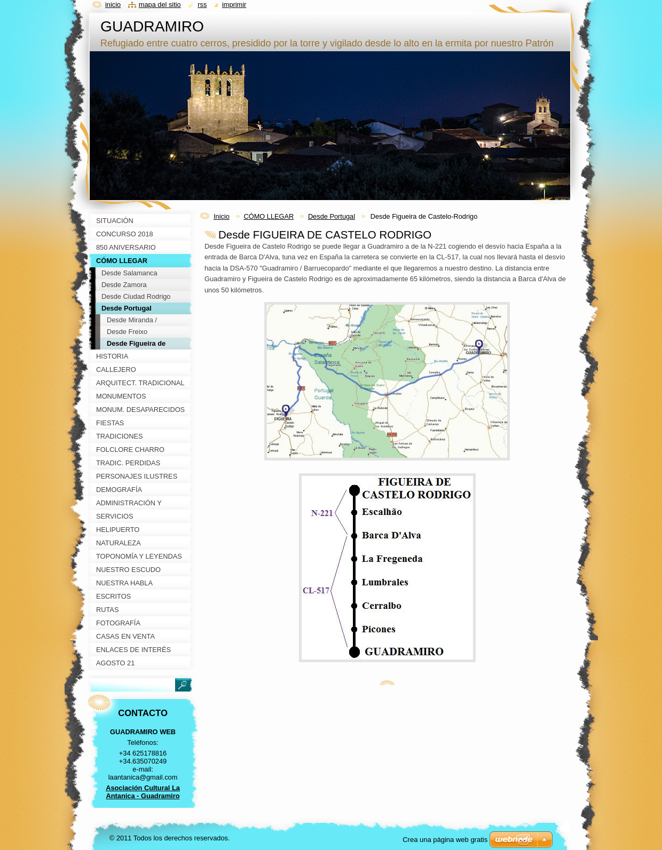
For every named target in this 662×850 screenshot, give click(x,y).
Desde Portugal (331, 216)
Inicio (222, 216)
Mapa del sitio (160, 5)
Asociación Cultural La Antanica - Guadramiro (143, 792)
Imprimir (234, 5)
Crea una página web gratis (445, 840)
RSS (202, 5)
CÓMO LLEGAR (268, 216)
